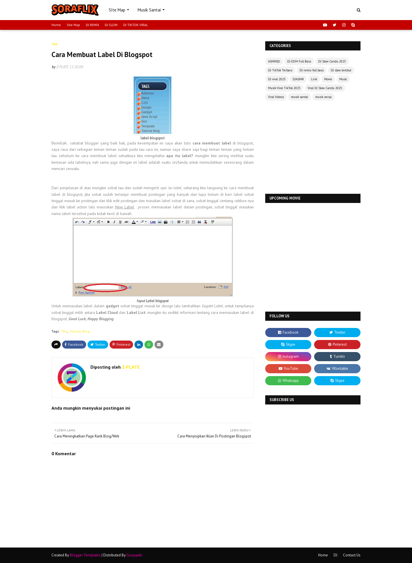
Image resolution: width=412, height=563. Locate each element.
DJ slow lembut (341, 70)
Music (343, 79)
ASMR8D (274, 61)
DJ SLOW (111, 25)
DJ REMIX (92, 25)
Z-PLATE (62, 66)
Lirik (314, 79)
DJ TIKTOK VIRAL (135, 25)
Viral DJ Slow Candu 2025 (325, 88)
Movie (328, 79)
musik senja (323, 97)
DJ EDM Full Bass (299, 61)
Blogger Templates (85, 555)
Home (56, 25)
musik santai (299, 97)
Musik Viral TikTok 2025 (284, 88)
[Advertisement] (312, 148)
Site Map (73, 25)
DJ (335, 555)
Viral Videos (276, 97)
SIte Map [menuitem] (117, 10)
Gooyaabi (134, 555)
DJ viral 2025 (277, 79)
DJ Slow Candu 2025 (332, 61)
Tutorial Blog (80, 331)
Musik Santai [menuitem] (149, 10)
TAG (64, 331)
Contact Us (351, 555)
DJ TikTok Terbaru (280, 70)
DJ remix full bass (312, 70)
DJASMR (298, 79)
